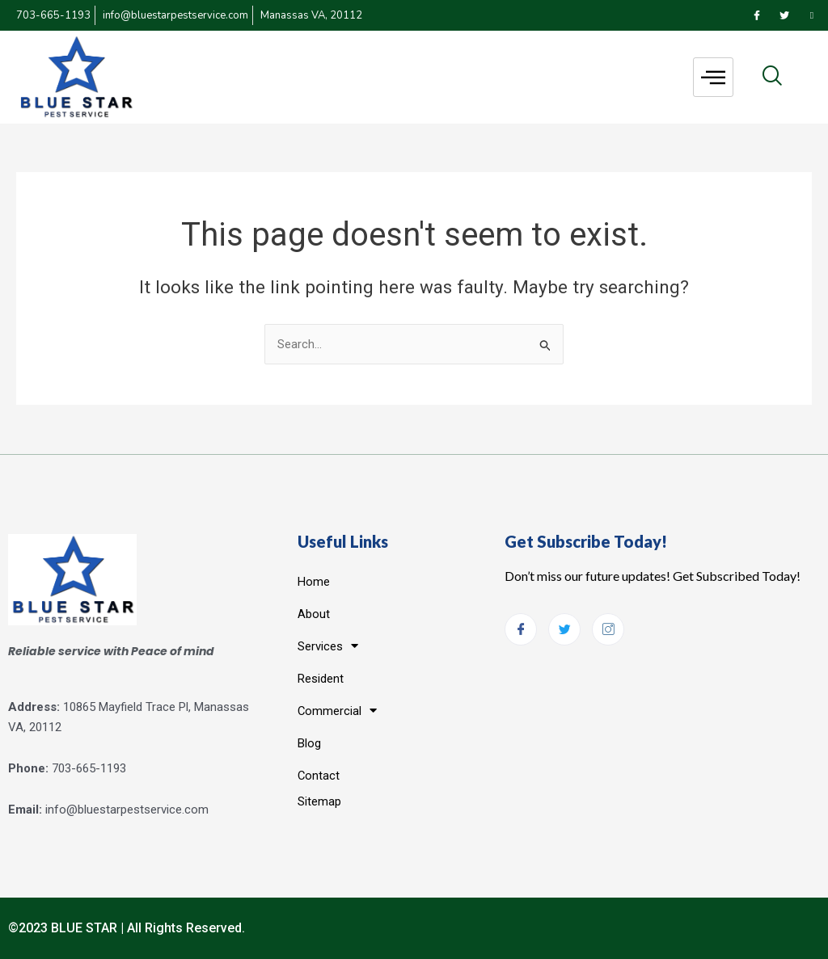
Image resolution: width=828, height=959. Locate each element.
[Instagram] (812, 15)
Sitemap (319, 800)
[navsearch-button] (772, 77)
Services (328, 646)
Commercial (338, 710)
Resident (321, 678)
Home (314, 581)
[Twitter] (784, 15)
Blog (309, 742)
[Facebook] (757, 15)
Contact (319, 775)
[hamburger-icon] (713, 77)
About (314, 613)
